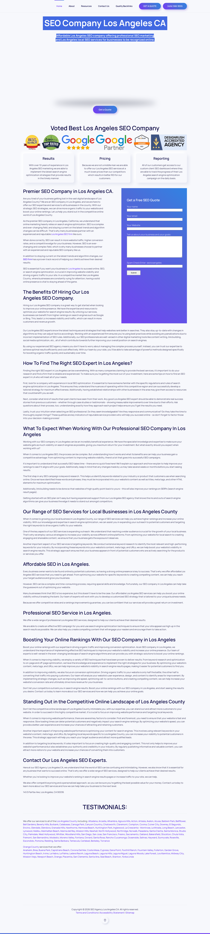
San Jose (97, 834)
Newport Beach (45, 856)
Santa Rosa (99, 837)
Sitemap (130, 912)
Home (59, 6)
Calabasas (64, 824)
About (72, 6)
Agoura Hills (124, 821)
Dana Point (115, 850)
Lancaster (180, 827)
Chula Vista (178, 834)
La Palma (63, 853)
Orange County (31, 846)
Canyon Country (93, 824)
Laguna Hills (106, 853)
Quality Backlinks (124, 6)
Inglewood (118, 827)
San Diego (86, 834)
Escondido (28, 840)
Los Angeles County (67, 821)
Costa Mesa (93, 850)
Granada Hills (58, 827)
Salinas (143, 837)
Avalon (150, 821)
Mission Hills (82, 830)
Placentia (67, 856)
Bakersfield (154, 834)
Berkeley (95, 840)
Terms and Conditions (87, 912)
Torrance (105, 840)
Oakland (144, 834)
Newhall (94, 830)
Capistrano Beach (60, 850)
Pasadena (143, 830)
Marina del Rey (67, 830)
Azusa (157, 821)
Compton (134, 824)
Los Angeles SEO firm (62, 234)
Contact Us (103, 6)
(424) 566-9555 (175, 6)
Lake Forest (150, 853)
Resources (86, 6)
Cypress (104, 850)
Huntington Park (103, 827)
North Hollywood (107, 830)
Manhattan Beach (50, 830)
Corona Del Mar (78, 850)
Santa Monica (171, 830)
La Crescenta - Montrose (137, 827)
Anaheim (27, 850)
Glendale (35, 827)
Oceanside (133, 837)
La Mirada (156, 827)
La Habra (54, 853)
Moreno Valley (67, 837)
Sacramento (132, 834)
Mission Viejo (29, 856)
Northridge (122, 830)
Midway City (177, 853)
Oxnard (88, 837)
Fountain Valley (145, 850)
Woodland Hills (72, 834)
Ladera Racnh (76, 853)
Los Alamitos (163, 853)
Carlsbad (85, 840)
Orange (58, 856)
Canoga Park (77, 824)
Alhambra (112, 821)
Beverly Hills (43, 824)
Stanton (116, 856)
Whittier (60, 834)
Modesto (54, 837)
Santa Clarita (156, 830)
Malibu (36, 830)
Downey (164, 824)
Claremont (122, 824)
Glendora (46, 827)
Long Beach (168, 827)
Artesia (142, 821)
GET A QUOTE (149, 6)
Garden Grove (171, 850)
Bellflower (181, 821)
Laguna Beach (91, 853)
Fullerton (158, 850)
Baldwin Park (168, 821)
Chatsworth (109, 824)
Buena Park (44, 850)
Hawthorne (71, 827)
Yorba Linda (128, 856)
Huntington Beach (32, 853)
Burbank (54, 824)
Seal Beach (105, 856)
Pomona (39, 840)
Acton (134, 821)
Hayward (152, 837)
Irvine (46, 853)
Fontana (79, 837)
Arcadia (102, 821)
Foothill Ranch (129, 850)
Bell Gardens (29, 824)
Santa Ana (94, 856)
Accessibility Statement (112, 912)
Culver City (153, 824)
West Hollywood (47, 834)
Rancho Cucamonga (116, 837)
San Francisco (110, 834)
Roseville (174, 837)
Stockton (166, 834)
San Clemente (80, 856)
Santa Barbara (61, 840)
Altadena (93, 821)
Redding (49, 840)
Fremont (27, 837)
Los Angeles (74, 268)
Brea (35, 850)
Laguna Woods (136, 853)
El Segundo (175, 824)
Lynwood (27, 830)
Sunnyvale (163, 837)
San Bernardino (41, 837)
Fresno (121, 834)
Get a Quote (105, 109)
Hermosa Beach (86, 827)
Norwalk (133, 830)
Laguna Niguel (120, 853)
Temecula (75, 840)
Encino (26, 827)
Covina (143, 824)
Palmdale (33, 834)
